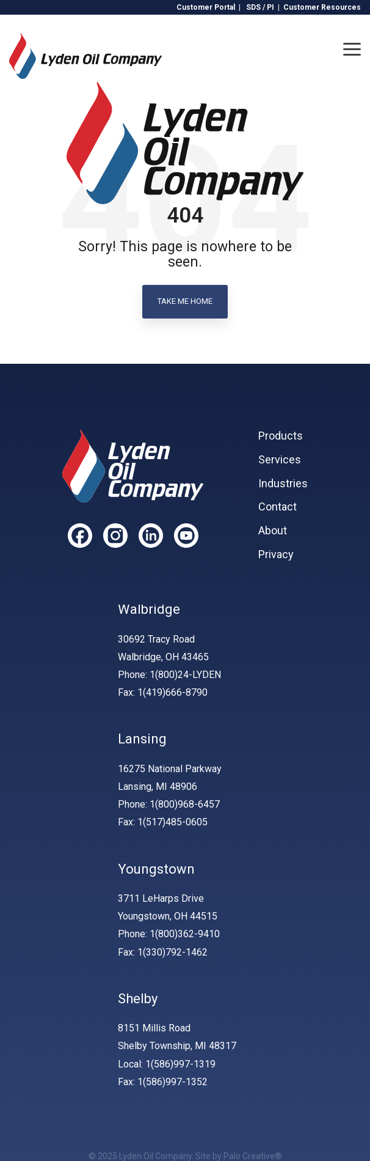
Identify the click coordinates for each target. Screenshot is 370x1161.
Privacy (276, 554)
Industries (283, 483)
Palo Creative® (252, 1156)
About (272, 531)
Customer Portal (205, 7)
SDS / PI (260, 7)
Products (280, 436)
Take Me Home (185, 301)
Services (279, 460)
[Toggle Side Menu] (352, 48)
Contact (277, 507)
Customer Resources (322, 7)
